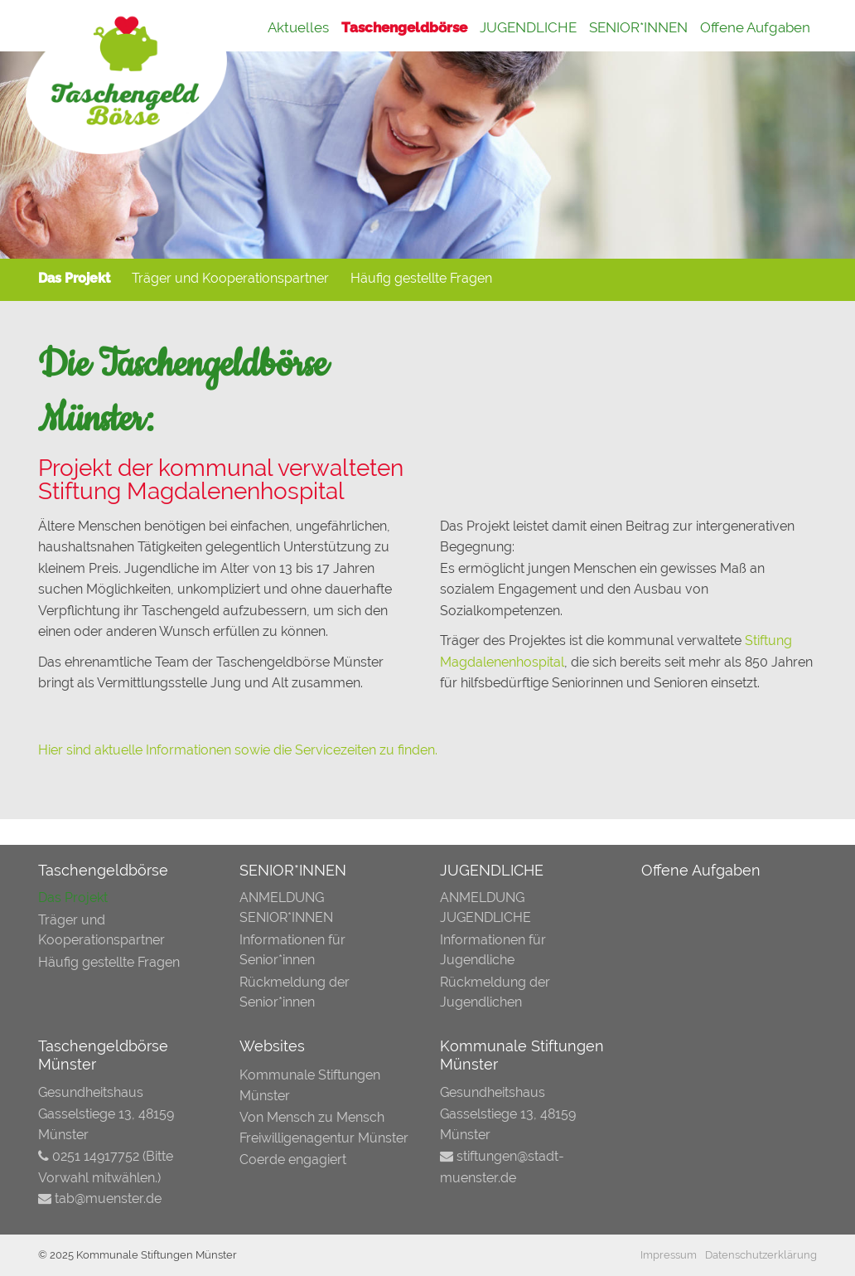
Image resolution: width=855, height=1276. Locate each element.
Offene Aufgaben (755, 27)
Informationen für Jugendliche (493, 950)
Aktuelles (298, 27)
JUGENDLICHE (528, 27)
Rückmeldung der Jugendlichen (495, 992)
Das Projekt (74, 278)
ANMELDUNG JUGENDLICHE (485, 907)
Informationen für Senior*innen (292, 950)
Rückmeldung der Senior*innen (294, 992)
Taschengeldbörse (404, 27)
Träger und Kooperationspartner (230, 278)
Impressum (668, 1255)
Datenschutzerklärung (761, 1255)
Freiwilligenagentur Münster (323, 1138)
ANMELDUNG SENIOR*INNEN (286, 907)
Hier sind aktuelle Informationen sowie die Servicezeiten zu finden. (237, 750)
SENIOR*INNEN (638, 27)
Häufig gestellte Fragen (421, 278)
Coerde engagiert (292, 1159)
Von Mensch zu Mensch (311, 1117)
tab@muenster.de (108, 1198)
